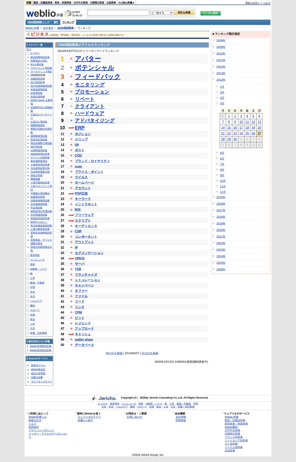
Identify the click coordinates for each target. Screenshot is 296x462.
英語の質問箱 (38, 373)
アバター (88, 58)
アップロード (84, 328)
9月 (222, 175)
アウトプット (84, 242)
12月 (223, 192)
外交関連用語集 (39, 214)
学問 (32, 287)
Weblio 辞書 (32, 27)
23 (235, 133)
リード (79, 301)
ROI (77, 209)
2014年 (220, 79)
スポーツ (35, 310)
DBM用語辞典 (65, 27)
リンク (79, 307)
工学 (32, 278)
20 (259, 127)
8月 (222, 169)
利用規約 (34, 427)
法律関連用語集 (39, 150)
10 (241, 122)
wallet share (84, 339)
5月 (222, 153)
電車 (32, 264)
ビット (79, 318)
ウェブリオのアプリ (89, 416)
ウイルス (81, 177)
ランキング (68, 22)
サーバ (79, 263)
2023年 (220, 249)
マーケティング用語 (41, 71)
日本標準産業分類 (40, 168)
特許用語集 (37, 146)
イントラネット (86, 204)
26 (253, 133)
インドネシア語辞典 (236, 440)
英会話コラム (38, 365)
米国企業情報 (38, 96)
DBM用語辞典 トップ (38, 22)
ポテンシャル (94, 67)
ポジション (83, 134)
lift (77, 144)
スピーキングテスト (41, 381)
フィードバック (98, 76)
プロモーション (92, 92)
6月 (222, 158)
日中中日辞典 (81, 2)
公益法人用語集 (39, 121)
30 (235, 139)
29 (229, 139)
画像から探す (85, 420)
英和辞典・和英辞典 (236, 423)
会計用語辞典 (38, 82)
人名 (32, 324)
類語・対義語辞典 (42, 2)
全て (29, 49)
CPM (78, 312)
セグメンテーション (89, 253)
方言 (32, 328)
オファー (81, 290)
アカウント (83, 188)
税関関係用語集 (39, 136)
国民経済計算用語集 (41, 211)
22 (229, 133)
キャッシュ (83, 334)
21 (223, 133)
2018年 (220, 216)
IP (76, 247)
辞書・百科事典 (38, 333)
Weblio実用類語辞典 (40, 346)
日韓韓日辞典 (97, 2)
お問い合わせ (134, 416)
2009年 (220, 47)
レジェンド (83, 323)
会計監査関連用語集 (41, 86)
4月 (222, 103)
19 (253, 127)
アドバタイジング (95, 120)
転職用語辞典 (38, 197)
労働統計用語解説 (40, 193)
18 (247, 127)
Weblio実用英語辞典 (40, 350)
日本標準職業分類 (40, 172)
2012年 (220, 66)
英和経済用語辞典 (40, 218)
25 (247, 133)
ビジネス (48, 27)
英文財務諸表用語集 (41, 225)
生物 (32, 314)
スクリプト (83, 220)
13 (259, 122)
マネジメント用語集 (41, 68)
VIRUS (80, 258)
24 (241, 133)
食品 (32, 319)
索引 (56, 22)
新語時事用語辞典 (40, 57)
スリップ (81, 139)
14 (223, 127)
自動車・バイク (38, 269)
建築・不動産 (37, 282)
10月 (223, 180)
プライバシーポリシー (41, 430)
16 (235, 127)
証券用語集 (37, 93)
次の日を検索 (150, 353)
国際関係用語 (38, 125)
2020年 (220, 230)
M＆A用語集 (37, 64)
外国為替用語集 (39, 89)
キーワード (83, 199)
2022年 (220, 243)
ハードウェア (89, 113)
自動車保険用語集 (40, 200)
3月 (222, 97)
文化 (32, 291)
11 (247, 122)
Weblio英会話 (38, 369)
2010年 (220, 53)
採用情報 (181, 420)
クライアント (90, 106)
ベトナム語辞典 (234, 447)
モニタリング (90, 84)
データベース (84, 345)
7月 (222, 164)
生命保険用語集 (39, 204)
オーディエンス (86, 226)
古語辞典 (111, 2)
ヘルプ (266, 2)
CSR (78, 231)
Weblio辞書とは (38, 416)
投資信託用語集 (39, 139)
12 (253, 122)
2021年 (220, 236)
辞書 (28, 2)
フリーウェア (84, 215)
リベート (85, 99)
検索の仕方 (35, 420)
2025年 (220, 262)
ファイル (81, 296)
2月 (222, 92)
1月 (222, 86)
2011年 (220, 60)
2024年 (220, 256)
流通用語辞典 (38, 78)
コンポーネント (86, 236)
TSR (78, 269)
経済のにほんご (39, 222)
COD (78, 155)
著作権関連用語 (39, 161)
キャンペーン (84, 285)
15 (229, 127)
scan (78, 166)
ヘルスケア (36, 301)
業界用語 (35, 255)
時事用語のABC (39, 60)
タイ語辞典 (231, 443)
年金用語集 (37, 207)
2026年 (220, 269)
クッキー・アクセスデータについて (48, 435)
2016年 (220, 203)
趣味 (32, 305)
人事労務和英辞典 (40, 229)
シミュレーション (87, 280)
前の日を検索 (114, 353)
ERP (80, 127)
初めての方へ (253, 2)
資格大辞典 (37, 175)
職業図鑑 (35, 179)
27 (259, 133)
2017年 (220, 210)
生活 (32, 296)
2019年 (220, 223)
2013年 (220, 73)
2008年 (220, 40)
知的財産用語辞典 (40, 154)
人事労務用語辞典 (40, 182)
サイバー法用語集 (40, 157)
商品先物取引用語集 (41, 143)
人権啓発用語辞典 (40, 164)
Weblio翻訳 (231, 427)
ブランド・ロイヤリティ (92, 161)
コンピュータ (37, 259)
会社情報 (181, 416)
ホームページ (84, 182)
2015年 (220, 197)
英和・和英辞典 (63, 2)
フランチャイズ (86, 274)
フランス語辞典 (234, 437)
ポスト (79, 150)
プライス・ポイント (89, 171)
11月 (223, 186)
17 (241, 127)
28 (223, 139)
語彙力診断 (37, 377)
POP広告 (81, 193)
